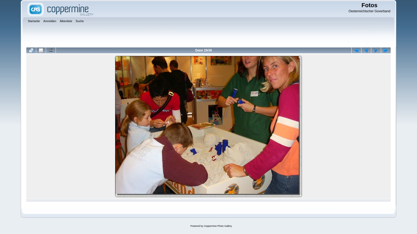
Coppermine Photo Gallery (218, 226)
